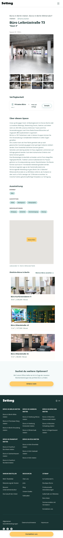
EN (59, 400)
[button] (58, 3)
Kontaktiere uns (32, 534)
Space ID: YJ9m (15, 32)
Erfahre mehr (31, 384)
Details (46, 106)
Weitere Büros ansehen (44, 273)
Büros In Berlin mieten (19, 16)
